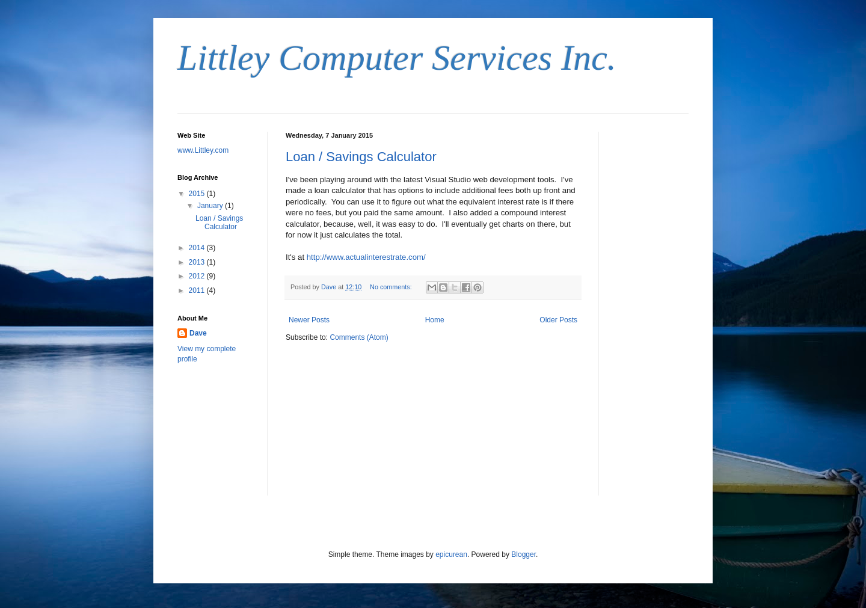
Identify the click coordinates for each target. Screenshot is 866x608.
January (211, 205)
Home (434, 320)
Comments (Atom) (359, 337)
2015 (198, 193)
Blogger (523, 554)
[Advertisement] (652, 312)
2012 (198, 276)
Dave (198, 333)
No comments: (392, 286)
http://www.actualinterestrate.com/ (366, 257)
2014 (198, 248)
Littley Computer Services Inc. (396, 58)
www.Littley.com (203, 150)
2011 (198, 290)
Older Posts (558, 320)
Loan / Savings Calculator (361, 156)
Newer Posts (309, 320)
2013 (198, 262)
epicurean (451, 554)
